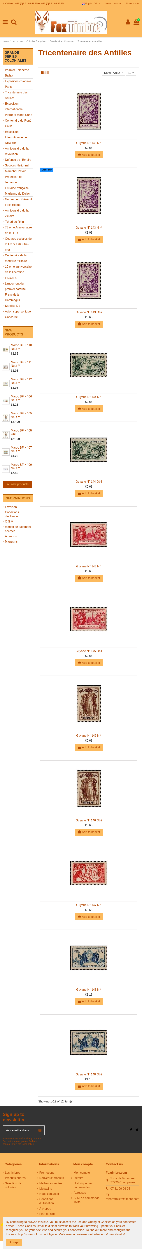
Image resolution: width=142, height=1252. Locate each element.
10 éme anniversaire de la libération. (18, 269)
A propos (11, 536)
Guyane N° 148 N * (88, 990)
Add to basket (89, 155)
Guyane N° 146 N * (88, 736)
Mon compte (132, 3)
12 (131, 72)
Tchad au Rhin (14, 221)
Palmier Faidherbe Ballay (17, 72)
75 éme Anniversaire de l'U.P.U (18, 230)
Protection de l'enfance (13, 179)
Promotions (46, 1173)
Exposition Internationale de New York (16, 137)
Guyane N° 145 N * (88, 566)
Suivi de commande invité (87, 1201)
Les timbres (12, 1173)
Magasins (11, 541)
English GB (91, 3)
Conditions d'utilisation (12, 514)
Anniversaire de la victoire (17, 213)
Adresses (80, 1193)
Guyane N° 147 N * (88, 905)
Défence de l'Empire (18, 159)
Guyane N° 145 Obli (89, 651)
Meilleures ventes (50, 1184)
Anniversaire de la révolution (17, 151)
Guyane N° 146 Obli (89, 820)
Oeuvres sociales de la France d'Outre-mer (18, 244)
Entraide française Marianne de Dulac (17, 191)
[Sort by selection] (112, 73)
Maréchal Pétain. (16, 171)
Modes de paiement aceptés (18, 528)
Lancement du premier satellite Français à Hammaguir (15, 292)
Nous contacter (114, 3)
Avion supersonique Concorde (18, 314)
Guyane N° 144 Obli (89, 482)
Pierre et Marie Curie (18, 114)
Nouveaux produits (51, 1179)
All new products (18, 484)
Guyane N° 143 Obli (89, 312)
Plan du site (47, 1215)
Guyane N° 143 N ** (89, 228)
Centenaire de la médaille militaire (16, 258)
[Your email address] (19, 1131)
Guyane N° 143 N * (88, 143)
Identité (78, 1179)
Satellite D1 (12, 305)
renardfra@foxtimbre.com (122, 1200)
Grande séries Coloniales (15, 56)
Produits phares (15, 1179)
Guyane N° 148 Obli (89, 1074)
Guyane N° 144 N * (88, 397)
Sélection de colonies (13, 1186)
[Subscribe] (40, 1131)
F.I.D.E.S (11, 277)
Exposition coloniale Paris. (18, 84)
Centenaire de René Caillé (18, 123)
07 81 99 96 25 (120, 1189)
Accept (14, 1242)
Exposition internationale (14, 106)
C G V (9, 521)
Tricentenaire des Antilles (16, 95)
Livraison (11, 507)
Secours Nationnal (17, 165)
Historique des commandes (83, 1186)
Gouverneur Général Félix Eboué (18, 202)
